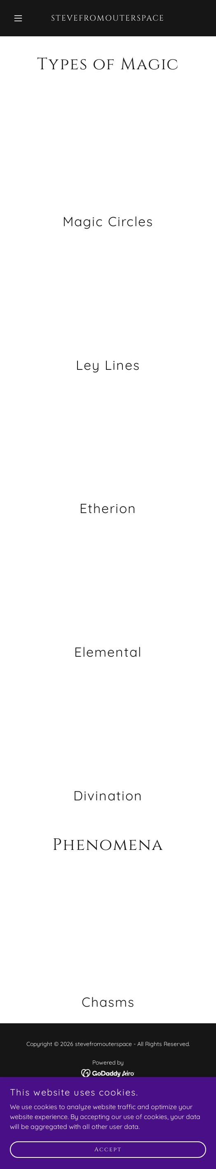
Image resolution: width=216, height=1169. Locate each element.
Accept (108, 1149)
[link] (107, 18)
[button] (24, 18)
